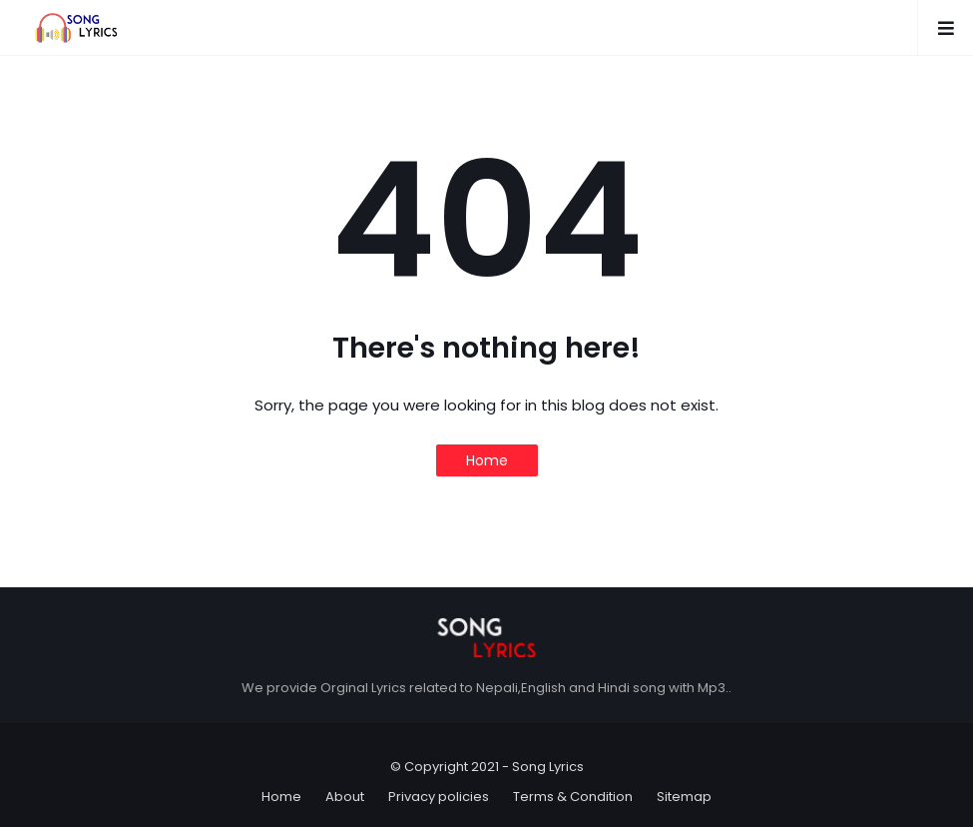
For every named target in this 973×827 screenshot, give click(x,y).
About (344, 796)
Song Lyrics (548, 766)
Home (487, 460)
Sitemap (684, 796)
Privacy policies (438, 796)
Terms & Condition (573, 796)
